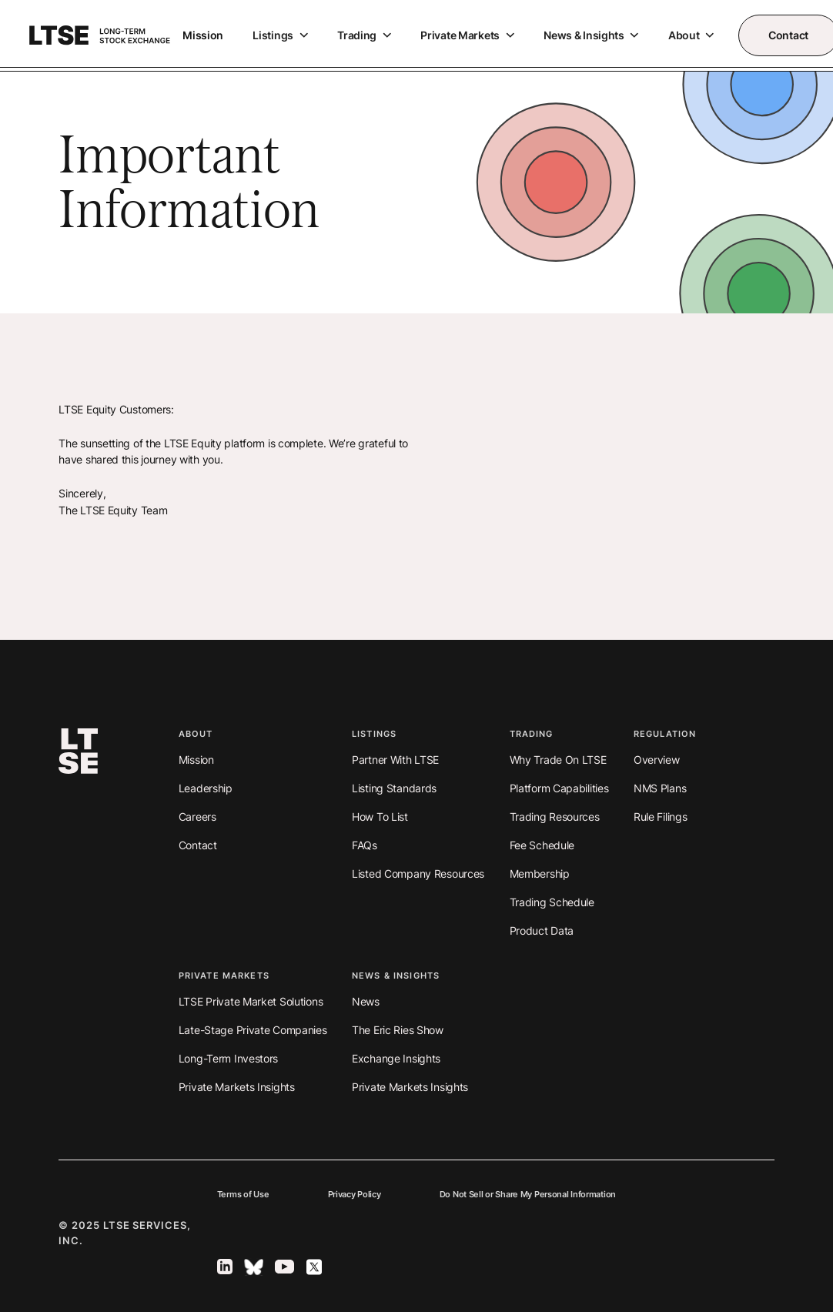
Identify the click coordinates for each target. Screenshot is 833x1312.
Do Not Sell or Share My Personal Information (528, 1194)
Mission (202, 35)
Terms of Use (243, 1194)
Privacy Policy (354, 1194)
